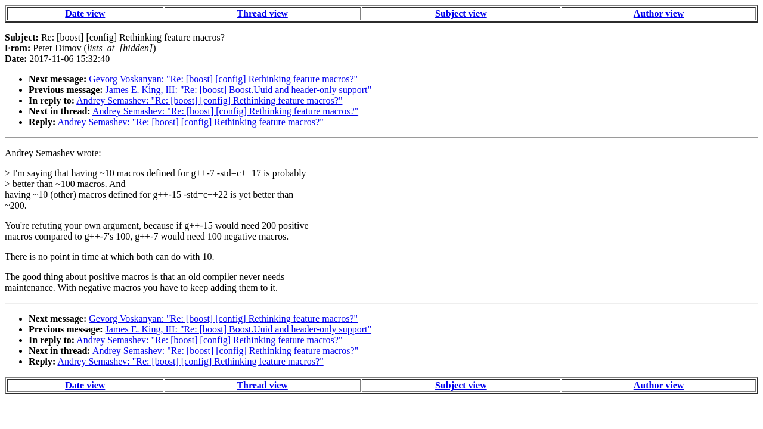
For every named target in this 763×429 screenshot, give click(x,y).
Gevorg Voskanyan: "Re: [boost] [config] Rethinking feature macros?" (223, 79)
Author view (659, 13)
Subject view (461, 13)
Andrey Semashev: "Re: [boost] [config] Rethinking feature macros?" (209, 100)
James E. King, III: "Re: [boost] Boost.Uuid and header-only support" (238, 90)
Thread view (262, 13)
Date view (85, 13)
